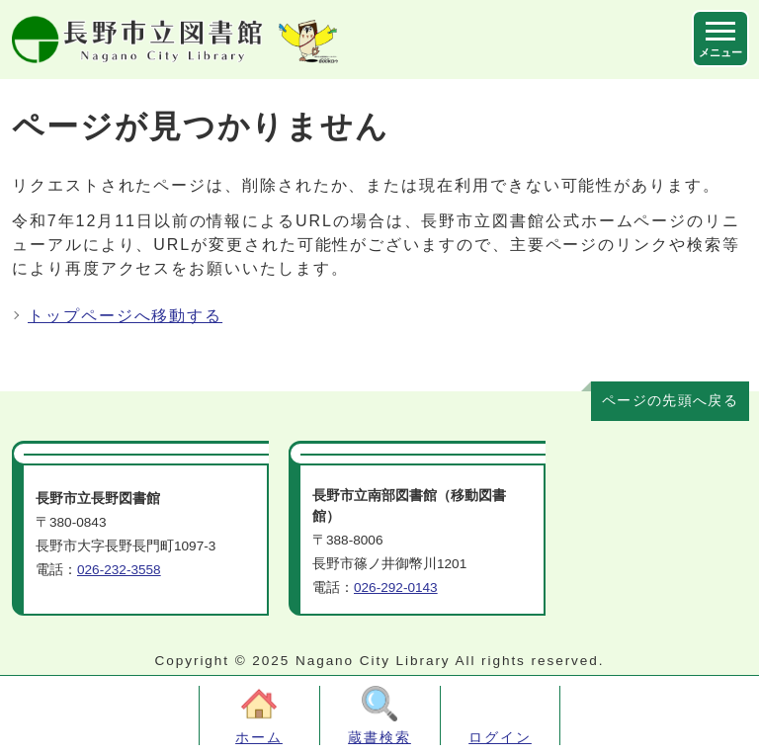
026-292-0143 (396, 587)
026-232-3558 (119, 569)
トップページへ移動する (125, 315)
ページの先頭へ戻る (670, 400)
